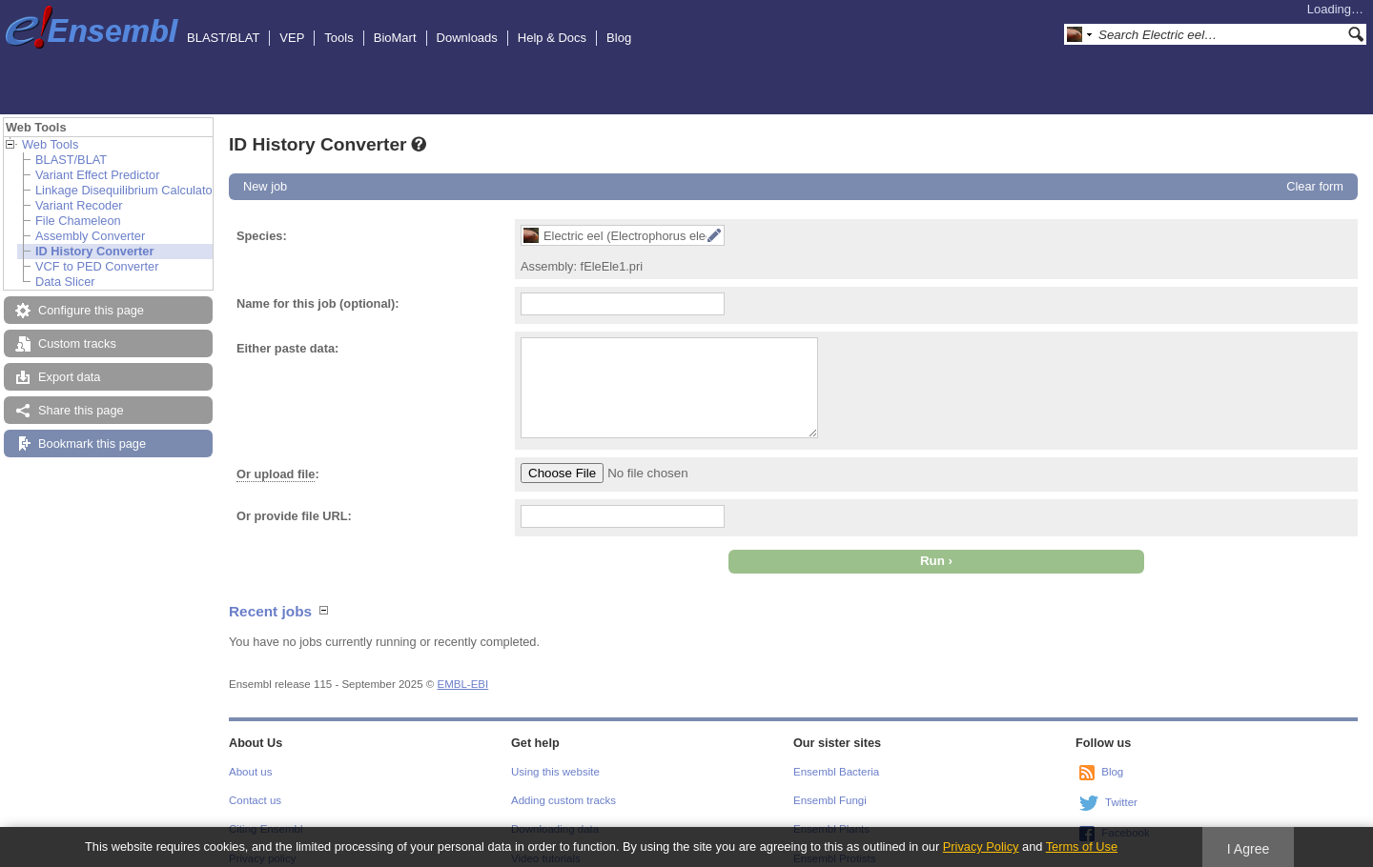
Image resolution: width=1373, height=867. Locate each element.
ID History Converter (94, 251)
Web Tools (50, 144)
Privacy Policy (981, 846)
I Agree (1248, 849)
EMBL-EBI (462, 684)
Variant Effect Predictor (97, 175)
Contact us (255, 800)
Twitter (1121, 802)
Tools (338, 37)
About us (250, 771)
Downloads (467, 37)
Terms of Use (1081, 846)
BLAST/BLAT (223, 37)
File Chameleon (78, 220)
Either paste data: (287, 348)
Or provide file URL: (294, 516)
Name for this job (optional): (318, 303)
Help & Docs (552, 37)
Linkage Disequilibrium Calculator (125, 190)
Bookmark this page (92, 443)
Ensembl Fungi (830, 800)
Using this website (555, 771)
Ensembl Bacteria (836, 771)
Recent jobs (270, 611)
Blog (618, 37)
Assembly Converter (90, 236)
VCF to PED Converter (96, 266)
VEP (291, 37)
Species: (261, 236)
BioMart (395, 37)
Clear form (1314, 186)
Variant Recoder (79, 205)
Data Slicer (65, 281)
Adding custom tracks (563, 800)
